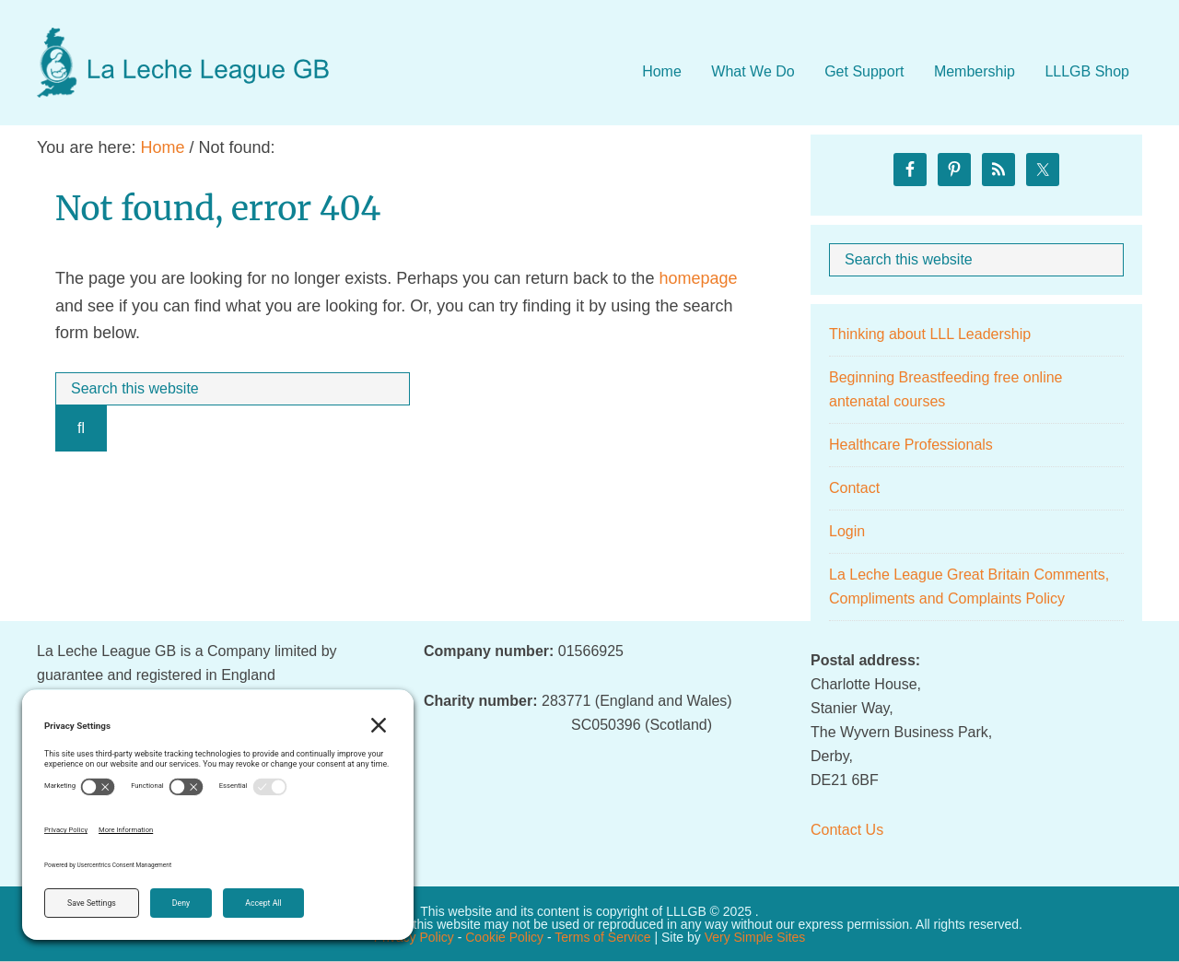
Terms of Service (602, 937)
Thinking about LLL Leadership (930, 334)
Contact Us (847, 830)
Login (847, 531)
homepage (698, 278)
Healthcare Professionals (911, 444)
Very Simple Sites (755, 937)
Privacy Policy (414, 937)
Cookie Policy (504, 937)
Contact (854, 488)
